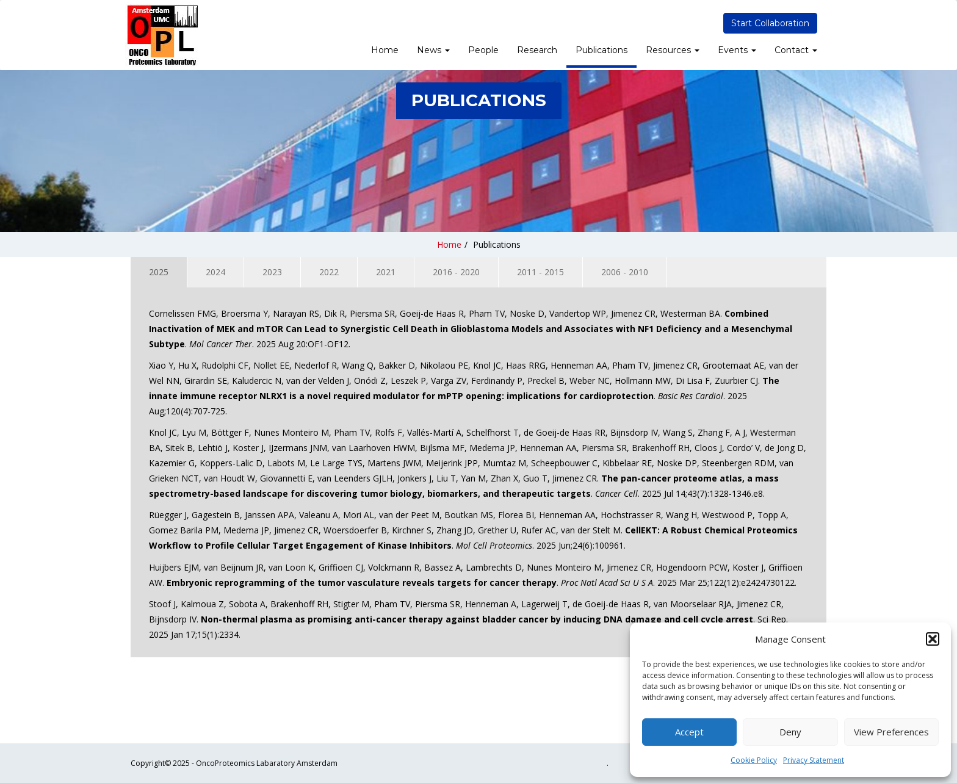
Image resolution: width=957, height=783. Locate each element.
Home (385, 50)
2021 (385, 272)
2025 (158, 272)
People (483, 50)
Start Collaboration (770, 23)
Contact (796, 50)
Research (537, 50)
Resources (672, 50)
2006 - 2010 (624, 272)
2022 (329, 272)
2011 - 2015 (540, 272)
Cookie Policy (754, 760)
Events (737, 50)
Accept (689, 732)
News (433, 50)
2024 (215, 272)
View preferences (891, 732)
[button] (932, 639)
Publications (601, 50)
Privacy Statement (813, 760)
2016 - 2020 (456, 272)
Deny (790, 732)
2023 (272, 272)
